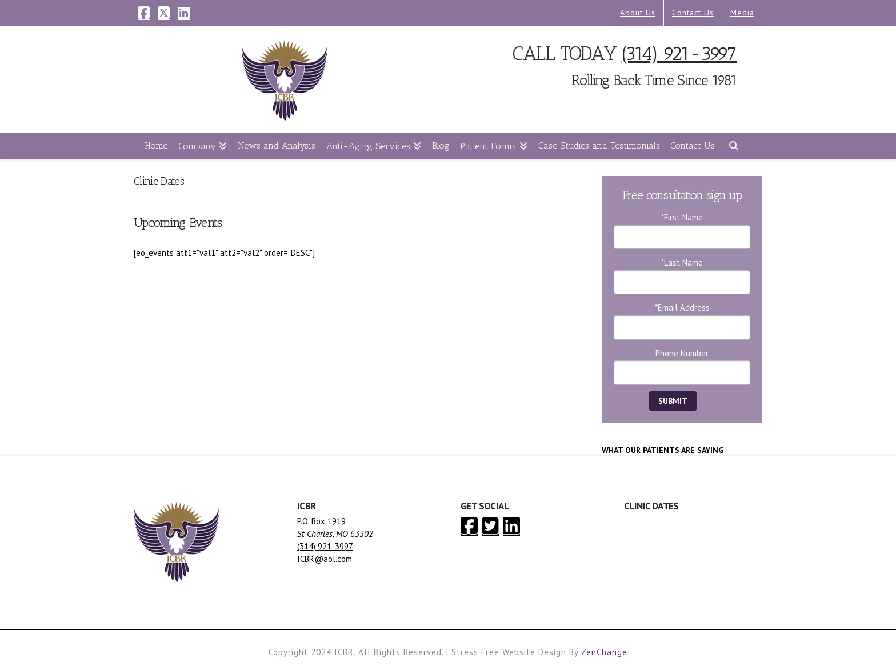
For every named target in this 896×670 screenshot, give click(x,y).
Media (742, 12)
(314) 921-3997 (679, 53)
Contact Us (693, 12)
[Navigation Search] (733, 146)
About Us (637, 12)
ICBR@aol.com (324, 558)
